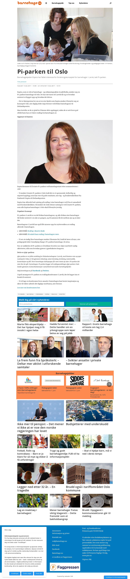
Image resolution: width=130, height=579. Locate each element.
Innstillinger (14, 573)
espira (47, 294)
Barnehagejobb (57, 3)
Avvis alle (39, 573)
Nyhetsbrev (83, 3)
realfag (54, 294)
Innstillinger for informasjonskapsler (115, 577)
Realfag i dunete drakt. (36, 231)
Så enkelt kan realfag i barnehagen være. (43, 234)
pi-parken (21, 294)
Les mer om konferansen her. (28, 288)
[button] (109, 384)
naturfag (30, 294)
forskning (39, 294)
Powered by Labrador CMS (65, 576)
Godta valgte (27, 573)
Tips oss (71, 3)
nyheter (62, 294)
